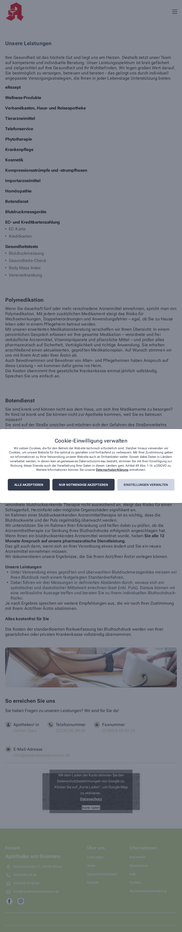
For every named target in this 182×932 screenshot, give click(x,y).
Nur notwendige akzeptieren (83, 485)
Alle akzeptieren (28, 485)
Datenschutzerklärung (112, 470)
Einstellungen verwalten (146, 485)
